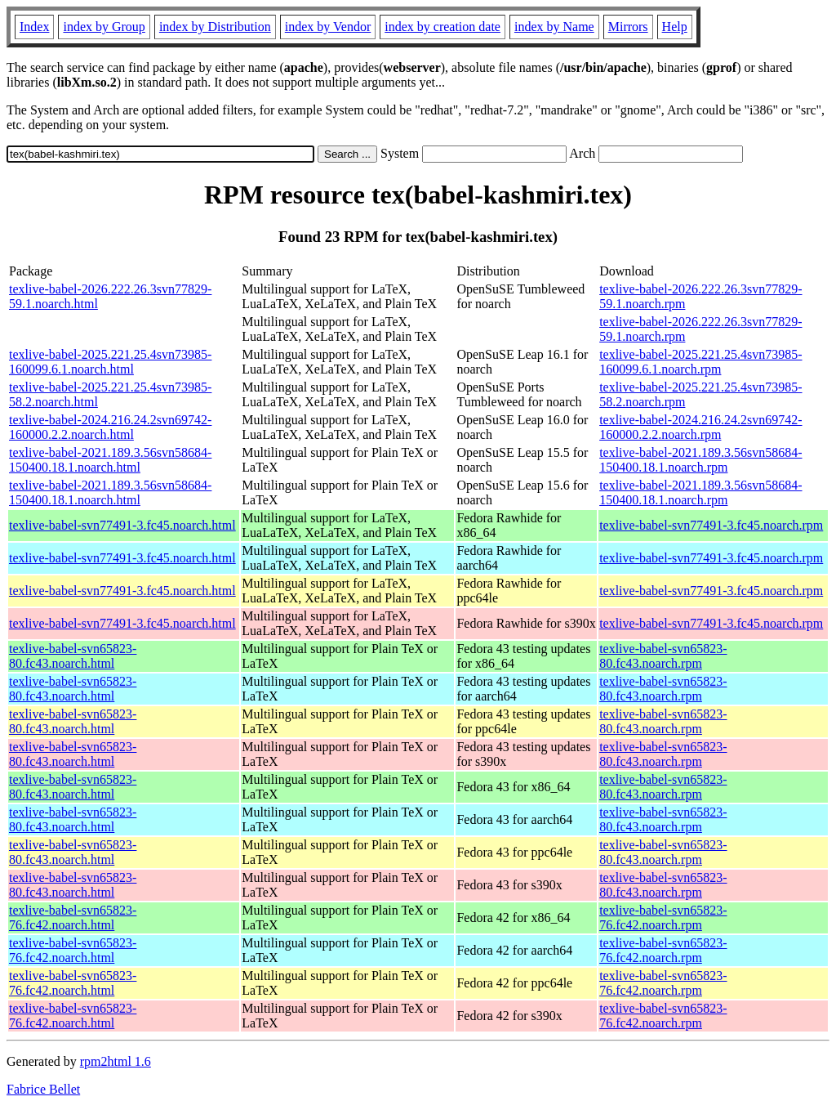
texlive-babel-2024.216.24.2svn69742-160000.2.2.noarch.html (110, 427)
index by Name (554, 27)
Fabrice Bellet (43, 1089)
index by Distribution (215, 27)
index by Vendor (328, 27)
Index (34, 27)
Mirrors (628, 27)
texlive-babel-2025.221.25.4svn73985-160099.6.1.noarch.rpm (700, 361)
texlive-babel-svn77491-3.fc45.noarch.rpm (711, 525)
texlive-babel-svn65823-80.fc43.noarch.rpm (663, 656)
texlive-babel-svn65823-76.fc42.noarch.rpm (663, 917)
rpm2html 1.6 (115, 1061)
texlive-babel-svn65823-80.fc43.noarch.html (72, 656)
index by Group (104, 27)
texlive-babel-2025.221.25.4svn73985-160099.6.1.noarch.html (110, 361)
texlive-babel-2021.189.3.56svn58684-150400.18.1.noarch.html (110, 459)
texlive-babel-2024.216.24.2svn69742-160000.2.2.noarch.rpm (700, 427)
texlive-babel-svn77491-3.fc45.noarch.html (122, 525)
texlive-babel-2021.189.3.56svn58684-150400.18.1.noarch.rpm (700, 459)
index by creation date (442, 27)
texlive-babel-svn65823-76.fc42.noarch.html (72, 917)
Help (674, 27)
